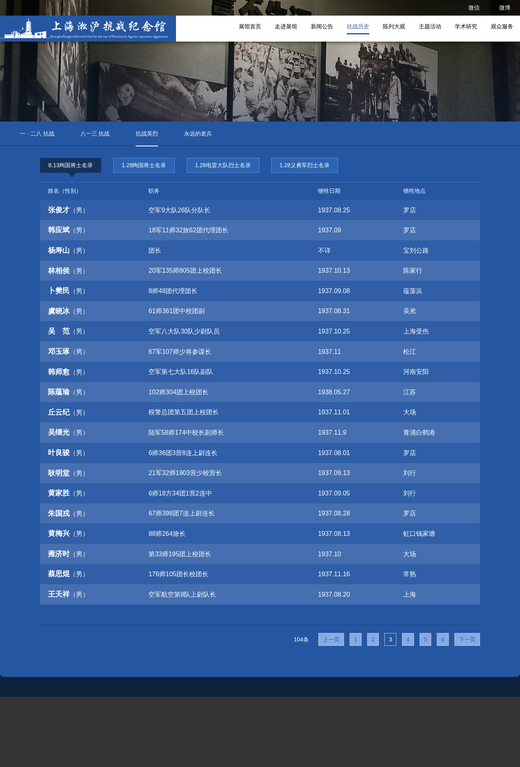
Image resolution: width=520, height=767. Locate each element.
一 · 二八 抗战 (37, 133)
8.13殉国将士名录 (70, 167)
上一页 (331, 639)
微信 (474, 7)
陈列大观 (394, 26)
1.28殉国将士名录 (144, 165)
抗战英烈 (147, 133)
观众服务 (502, 26)
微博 (504, 7)
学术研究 (466, 26)
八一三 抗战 (95, 133)
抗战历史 (358, 26)
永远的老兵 (198, 133)
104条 (301, 639)
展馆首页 (250, 26)
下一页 (467, 639)
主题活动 (430, 26)
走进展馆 (286, 26)
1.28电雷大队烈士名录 (223, 165)
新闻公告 (322, 26)
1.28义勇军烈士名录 (305, 165)
